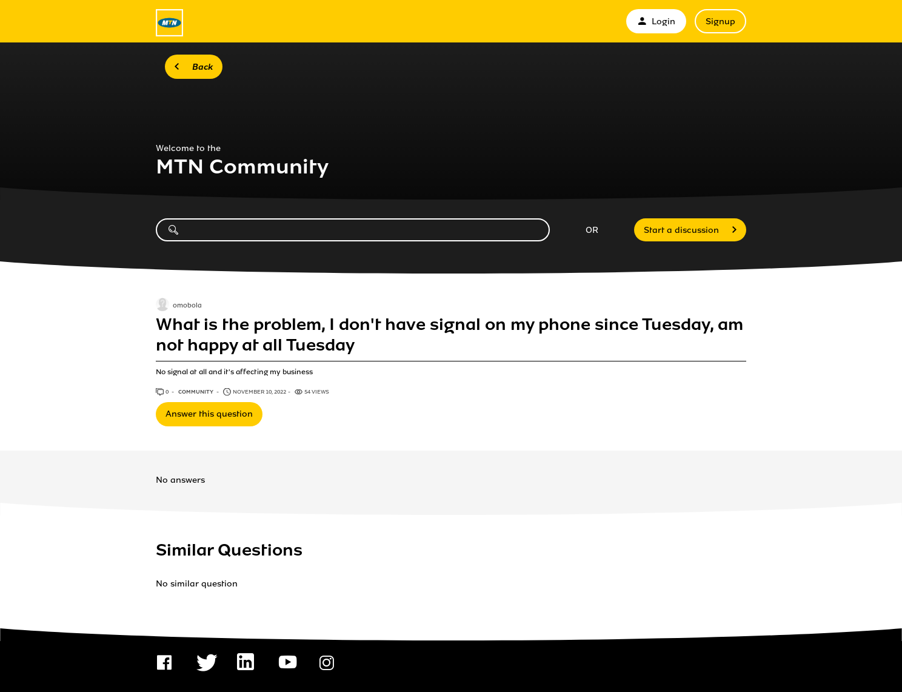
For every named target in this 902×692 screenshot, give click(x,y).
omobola (187, 305)
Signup (720, 21)
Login (656, 21)
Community (196, 391)
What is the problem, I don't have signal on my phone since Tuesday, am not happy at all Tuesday (449, 335)
